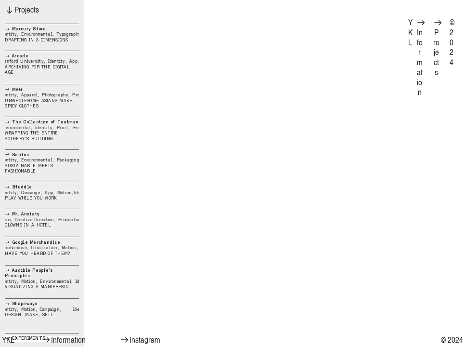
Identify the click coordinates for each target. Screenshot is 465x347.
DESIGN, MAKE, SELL (41, 309)
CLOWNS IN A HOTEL (41, 220)
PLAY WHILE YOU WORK (41, 192)
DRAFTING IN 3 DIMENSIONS (41, 33)
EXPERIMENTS (25, 338)
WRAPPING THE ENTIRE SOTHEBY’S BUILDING (41, 130)
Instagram (140, 339)
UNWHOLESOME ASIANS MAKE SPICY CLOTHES (41, 98)
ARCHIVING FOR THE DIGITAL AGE (41, 63)
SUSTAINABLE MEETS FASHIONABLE (41, 163)
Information (421, 58)
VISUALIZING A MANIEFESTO (41, 278)
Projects (438, 48)
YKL (410, 31)
